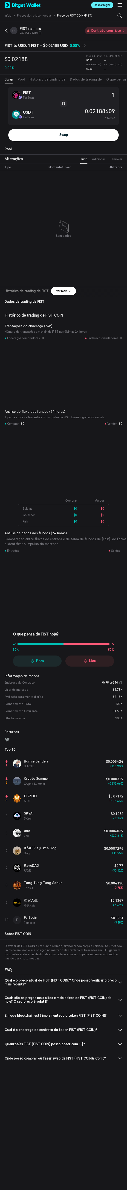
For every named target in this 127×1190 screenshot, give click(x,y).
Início (8, 15)
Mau (90, 661)
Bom (37, 661)
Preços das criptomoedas (34, 15)
